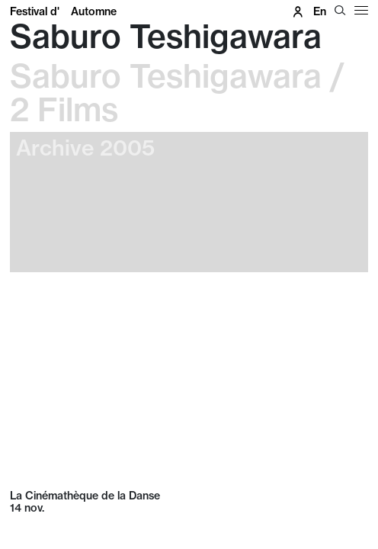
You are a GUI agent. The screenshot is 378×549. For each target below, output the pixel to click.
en (319, 11)
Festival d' (63, 11)
